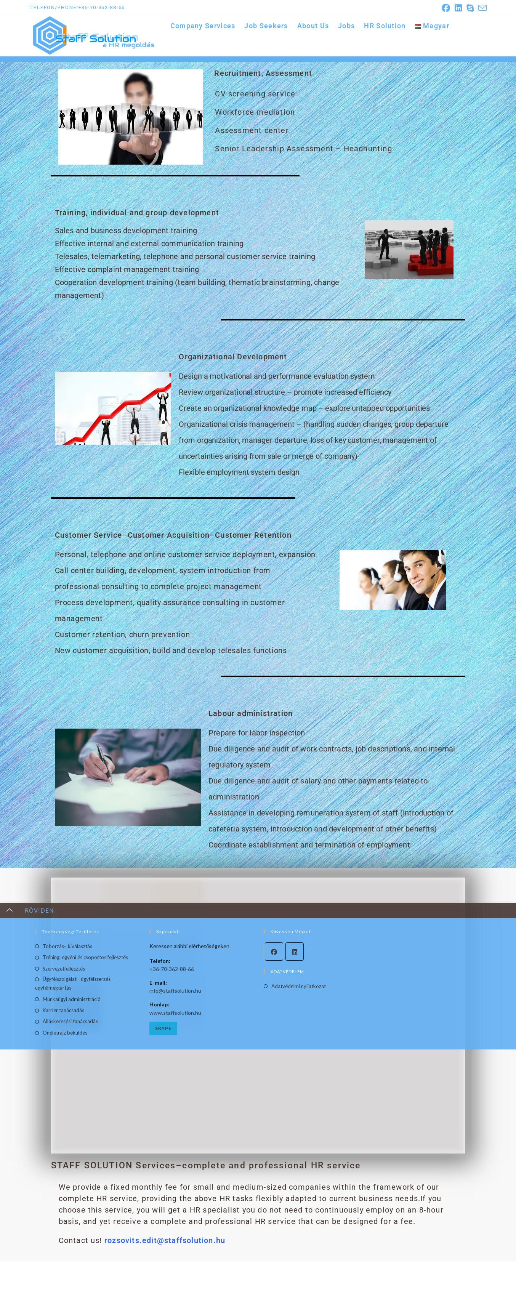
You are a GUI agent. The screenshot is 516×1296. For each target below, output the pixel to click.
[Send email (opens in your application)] (481, 8)
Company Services (466, 66)
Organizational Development (233, 376)
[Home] (435, 66)
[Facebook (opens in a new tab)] (445, 8)
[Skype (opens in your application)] (470, 8)
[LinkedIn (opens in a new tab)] (458, 8)
